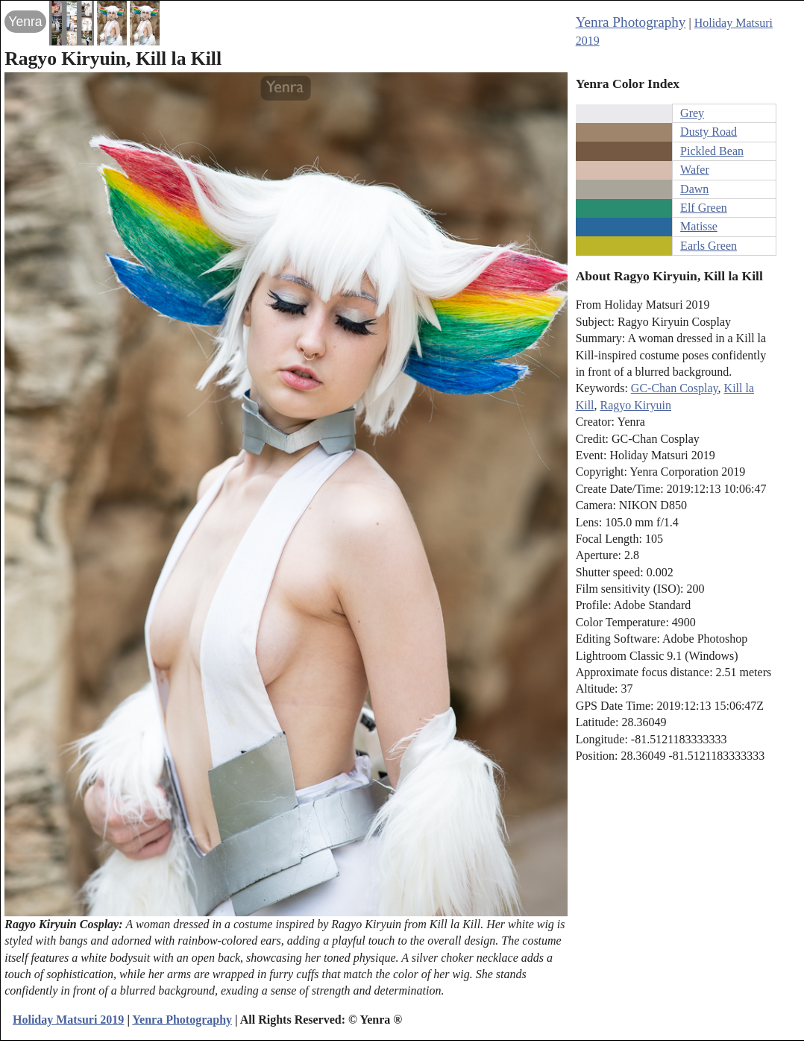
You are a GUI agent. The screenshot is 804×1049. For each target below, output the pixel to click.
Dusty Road (708, 131)
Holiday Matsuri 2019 (68, 1019)
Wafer (694, 169)
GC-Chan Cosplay (674, 388)
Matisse (698, 226)
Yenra (25, 21)
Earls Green (708, 245)
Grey (692, 113)
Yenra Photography (631, 22)
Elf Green (703, 207)
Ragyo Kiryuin (636, 405)
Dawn (694, 189)
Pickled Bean (712, 151)
